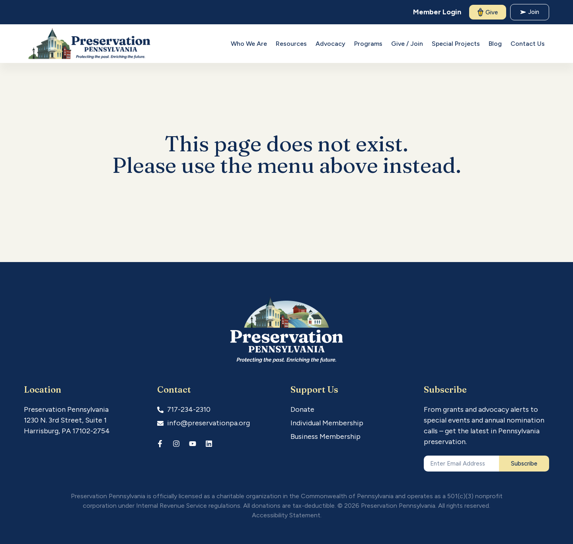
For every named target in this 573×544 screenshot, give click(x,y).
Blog (495, 43)
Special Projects (456, 43)
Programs (368, 43)
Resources (291, 43)
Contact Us (528, 43)
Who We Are (249, 43)
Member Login (437, 12)
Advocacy (330, 43)
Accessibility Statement (286, 515)
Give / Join (407, 43)
